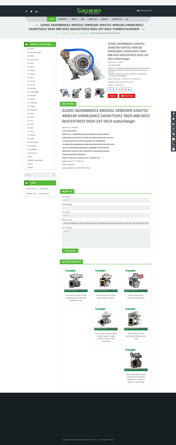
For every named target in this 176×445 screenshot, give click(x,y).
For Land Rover (33, 60)
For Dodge (31, 106)
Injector (30, 164)
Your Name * (66, 196)
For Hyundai (32, 88)
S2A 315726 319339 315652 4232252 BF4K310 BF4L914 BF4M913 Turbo (76, 297)
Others (30, 157)
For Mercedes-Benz (34, 52)
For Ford (31, 49)
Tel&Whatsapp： (68, 204)
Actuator (30, 167)
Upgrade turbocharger (35, 160)
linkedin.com (31, 193)
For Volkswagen (33, 92)
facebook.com (32, 188)
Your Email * (66, 212)
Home (57, 33)
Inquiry (112, 96)
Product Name (67, 220)
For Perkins (32, 135)
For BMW (31, 56)
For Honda (31, 81)
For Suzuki (31, 85)
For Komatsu (32, 146)
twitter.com (44, 188)
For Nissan (31, 74)
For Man (30, 128)
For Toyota (31, 70)
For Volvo (31, 113)
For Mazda (31, 99)
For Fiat (30, 121)
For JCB (30, 131)
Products (65, 33)
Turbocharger (83, 33)
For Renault (32, 95)
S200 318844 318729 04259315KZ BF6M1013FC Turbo (136, 336)
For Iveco (31, 117)
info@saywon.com (145, 10)
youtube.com (44, 193)
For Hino (31, 77)
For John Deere (33, 142)
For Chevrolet (32, 103)
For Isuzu (31, 67)
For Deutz (73, 33)
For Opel (31, 124)
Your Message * (67, 227)
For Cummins (32, 153)
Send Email (127, 96)
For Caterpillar (32, 149)
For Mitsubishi (32, 110)
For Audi (30, 63)
